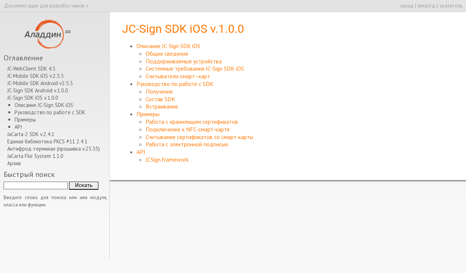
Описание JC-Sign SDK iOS (168, 46)
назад (407, 5)
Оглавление (23, 58)
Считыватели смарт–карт (178, 76)
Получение (159, 91)
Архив (14, 163)
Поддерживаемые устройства (184, 61)
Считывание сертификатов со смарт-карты (199, 137)
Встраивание (162, 106)
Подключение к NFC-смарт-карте (188, 129)
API (141, 151)
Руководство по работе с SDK (175, 83)
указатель (451, 5)
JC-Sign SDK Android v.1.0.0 (37, 90)
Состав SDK (160, 99)
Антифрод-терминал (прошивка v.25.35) (53, 148)
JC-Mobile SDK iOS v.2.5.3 (35, 75)
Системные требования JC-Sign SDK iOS (195, 68)
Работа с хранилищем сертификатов (192, 121)
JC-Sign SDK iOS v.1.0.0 (32, 97)
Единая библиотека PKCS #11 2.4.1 (47, 141)
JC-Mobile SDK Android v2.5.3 (40, 83)
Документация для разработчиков (44, 5)
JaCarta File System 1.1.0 (35, 156)
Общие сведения (167, 53)
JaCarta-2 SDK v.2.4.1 (30, 134)
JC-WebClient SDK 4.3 (31, 68)
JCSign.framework (167, 159)
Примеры (148, 114)
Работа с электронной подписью (187, 144)
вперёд (426, 5)
